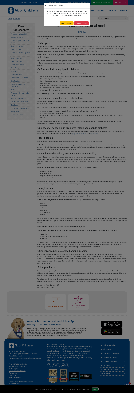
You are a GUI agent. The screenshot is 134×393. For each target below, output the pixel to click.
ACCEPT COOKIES (66, 23)
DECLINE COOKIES (81, 23)
